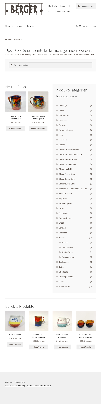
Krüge (61, 208)
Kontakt (30, 26)
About (20, 26)
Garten (62, 144)
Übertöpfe (63, 272)
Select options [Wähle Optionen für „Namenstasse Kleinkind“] (62, 347)
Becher (65, 242)
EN (69, 6)
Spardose (63, 232)
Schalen (62, 227)
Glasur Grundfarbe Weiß (69, 149)
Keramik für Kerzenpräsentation (73, 188)
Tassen (62, 237)
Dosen (61, 110)
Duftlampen (64, 115)
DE (49, 11)
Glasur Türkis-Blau (67, 183)
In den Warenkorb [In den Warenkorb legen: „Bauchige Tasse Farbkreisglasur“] (86, 347)
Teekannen (64, 262)
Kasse (62, 6)
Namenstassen (65, 218)
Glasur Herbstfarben (68, 159)
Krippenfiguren (65, 203)
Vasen (61, 281)
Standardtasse (68, 257)
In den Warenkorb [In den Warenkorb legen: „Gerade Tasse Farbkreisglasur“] (39, 347)
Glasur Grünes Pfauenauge (70, 154)
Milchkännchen (65, 213)
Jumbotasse (67, 247)
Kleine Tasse (67, 252)
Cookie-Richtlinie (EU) (62, 11)
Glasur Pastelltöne (67, 174)
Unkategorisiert (66, 276)
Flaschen (63, 139)
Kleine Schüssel (65, 193)
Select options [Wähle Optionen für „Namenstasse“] (15, 344)
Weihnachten (64, 286)
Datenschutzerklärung (15, 385)
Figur (61, 135)
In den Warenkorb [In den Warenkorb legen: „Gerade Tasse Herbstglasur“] (15, 128)
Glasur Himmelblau (67, 164)
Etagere (62, 125)
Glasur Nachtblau (66, 169)
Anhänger (63, 105)
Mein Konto (52, 6)
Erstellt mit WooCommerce (39, 385)
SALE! (61, 223)
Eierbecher (63, 120)
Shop (7, 26)
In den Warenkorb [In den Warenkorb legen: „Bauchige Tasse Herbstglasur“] (38, 128)
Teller (61, 267)
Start (10, 39)
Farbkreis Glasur (66, 130)
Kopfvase (63, 198)
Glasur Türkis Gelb (67, 179)
